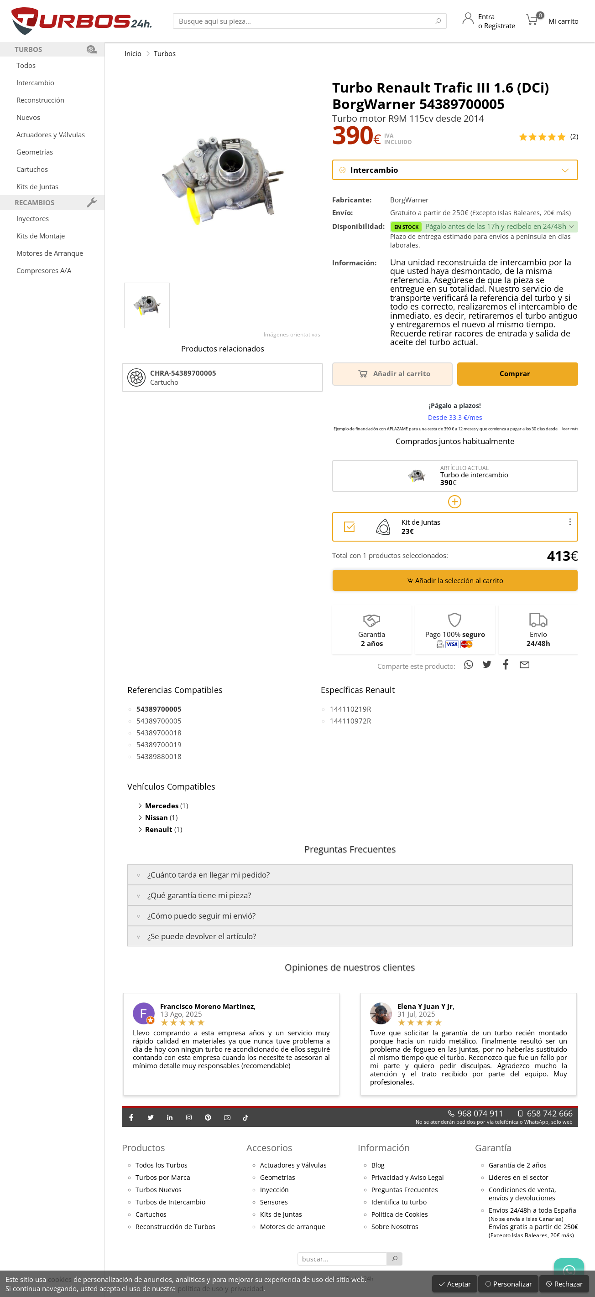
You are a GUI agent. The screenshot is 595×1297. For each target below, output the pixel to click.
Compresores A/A (43, 270)
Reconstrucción (40, 99)
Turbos (165, 53)
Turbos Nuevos (159, 1190)
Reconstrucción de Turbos (175, 1227)
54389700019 (159, 744)
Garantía (493, 1148)
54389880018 (159, 756)
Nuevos (28, 117)
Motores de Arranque (49, 253)
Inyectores (32, 218)
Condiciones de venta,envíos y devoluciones (522, 1194)
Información (384, 1148)
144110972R (350, 721)
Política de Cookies (399, 1215)
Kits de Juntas (37, 186)
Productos (143, 1148)
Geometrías (34, 151)
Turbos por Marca (163, 1178)
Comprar (516, 373)
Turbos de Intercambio (170, 1203)
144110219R (350, 709)
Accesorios (269, 1148)
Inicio (133, 53)
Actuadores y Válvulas (50, 134)
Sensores (274, 1203)
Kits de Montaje (40, 235)
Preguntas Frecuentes (404, 1190)
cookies (60, 1279)
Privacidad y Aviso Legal (407, 1178)
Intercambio (35, 82)
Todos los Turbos (162, 1166)
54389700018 (159, 733)
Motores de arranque (292, 1227)
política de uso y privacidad (220, 1288)
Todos (26, 65)
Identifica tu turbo (399, 1203)
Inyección (274, 1190)
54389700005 (159, 721)
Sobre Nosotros (394, 1227)
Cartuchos (32, 169)
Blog (378, 1166)
